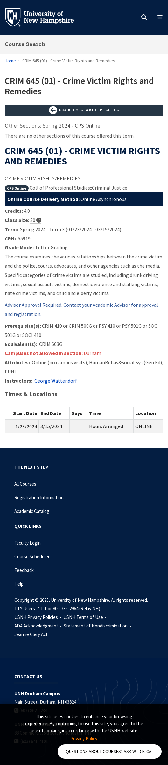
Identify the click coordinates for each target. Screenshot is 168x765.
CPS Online (16, 188)
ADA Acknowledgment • (38, 626)
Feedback (24, 570)
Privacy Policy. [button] (84, 738)
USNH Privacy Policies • (38, 617)
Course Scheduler (32, 557)
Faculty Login (27, 543)
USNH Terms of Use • (85, 617)
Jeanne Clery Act (31, 634)
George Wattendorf (55, 381)
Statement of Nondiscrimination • (98, 626)
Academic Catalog (31, 511)
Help (19, 584)
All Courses (25, 484)
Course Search (25, 44)
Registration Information (39, 497)
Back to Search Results (84, 110)
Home (10, 61)
